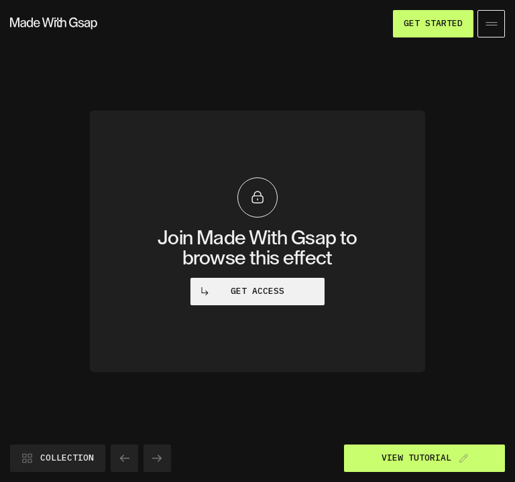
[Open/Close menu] (491, 23)
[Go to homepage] (53, 23)
